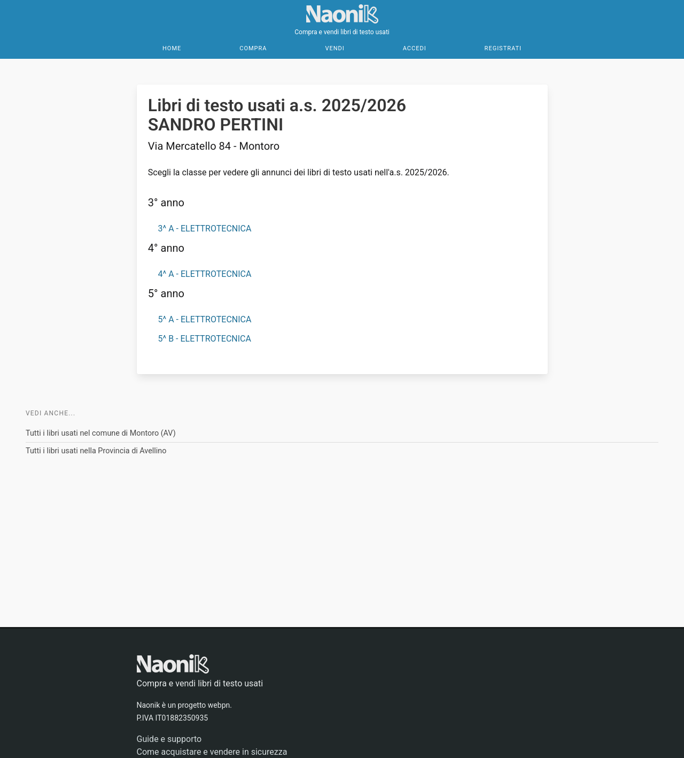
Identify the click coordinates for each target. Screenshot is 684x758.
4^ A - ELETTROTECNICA (204, 274)
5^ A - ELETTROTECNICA (204, 319)
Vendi (334, 48)
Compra (253, 48)
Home (171, 48)
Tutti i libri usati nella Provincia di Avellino (96, 450)
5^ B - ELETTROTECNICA (204, 339)
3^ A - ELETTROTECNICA (204, 228)
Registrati (503, 48)
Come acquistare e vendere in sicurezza (212, 752)
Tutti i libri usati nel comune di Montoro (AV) (101, 433)
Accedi (414, 48)
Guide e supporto (169, 739)
